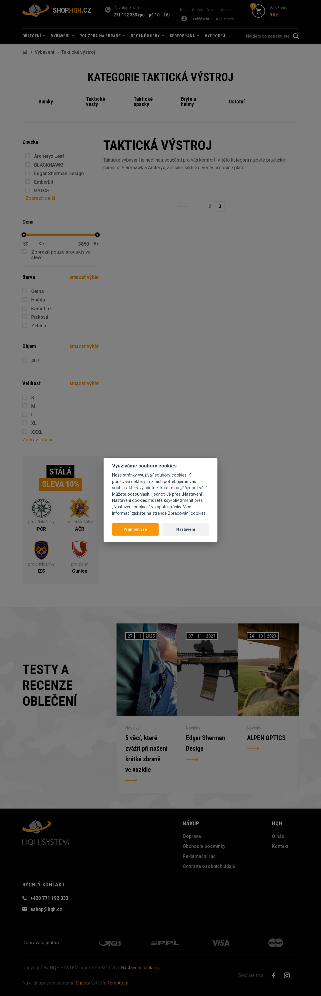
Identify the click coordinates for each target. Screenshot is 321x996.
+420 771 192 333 (49, 898)
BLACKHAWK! (48, 165)
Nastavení (185, 529)
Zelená (38, 325)
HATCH (41, 190)
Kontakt (227, 10)
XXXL (37, 432)
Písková (39, 317)
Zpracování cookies (187, 513)
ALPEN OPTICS (266, 738)
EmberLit (43, 182)
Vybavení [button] (62, 35)
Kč (41, 244)
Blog (183, 10)
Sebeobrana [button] (184, 35)
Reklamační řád (199, 856)
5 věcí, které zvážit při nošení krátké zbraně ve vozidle (146, 753)
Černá (37, 291)
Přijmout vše (135, 529)
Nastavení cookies (140, 967)
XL (34, 423)
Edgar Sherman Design (59, 173)
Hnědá (38, 300)
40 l (35, 360)
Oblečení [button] (33, 35)
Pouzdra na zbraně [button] (102, 35)
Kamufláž (41, 308)
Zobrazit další (40, 198)
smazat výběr (84, 277)
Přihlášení (201, 19)
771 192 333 (125, 15)
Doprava (192, 836)
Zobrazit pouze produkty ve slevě (61, 254)
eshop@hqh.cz (46, 909)
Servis (212, 10)
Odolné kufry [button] (147, 35)
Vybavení (44, 52)
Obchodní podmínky (204, 846)
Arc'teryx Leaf (49, 156)
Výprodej (215, 35)
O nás (197, 10)
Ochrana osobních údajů (209, 866)
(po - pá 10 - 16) (154, 15)
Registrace (225, 19)
